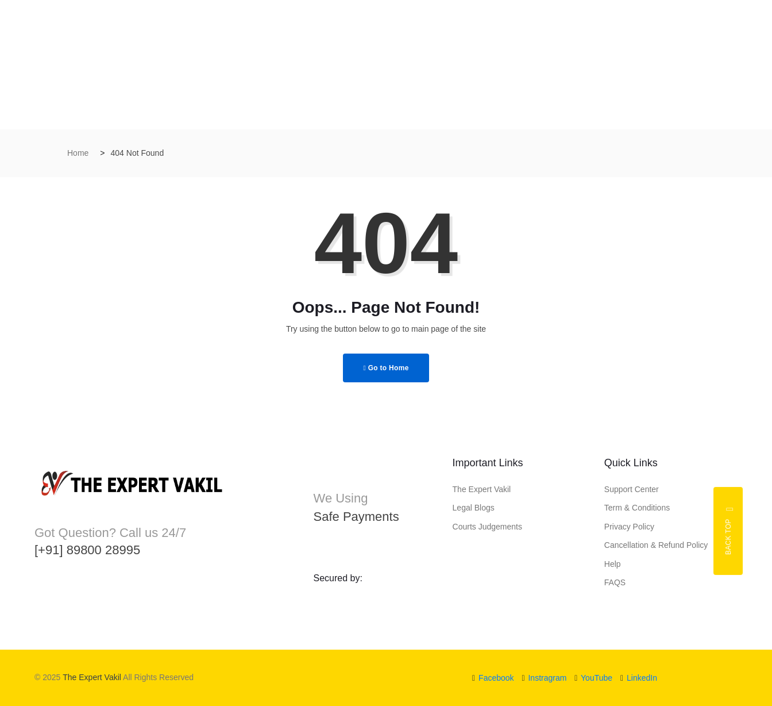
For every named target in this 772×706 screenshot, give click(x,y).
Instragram (544, 677)
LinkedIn (638, 677)
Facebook (493, 677)
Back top (729, 531)
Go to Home (385, 368)
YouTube (593, 677)
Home (77, 153)
